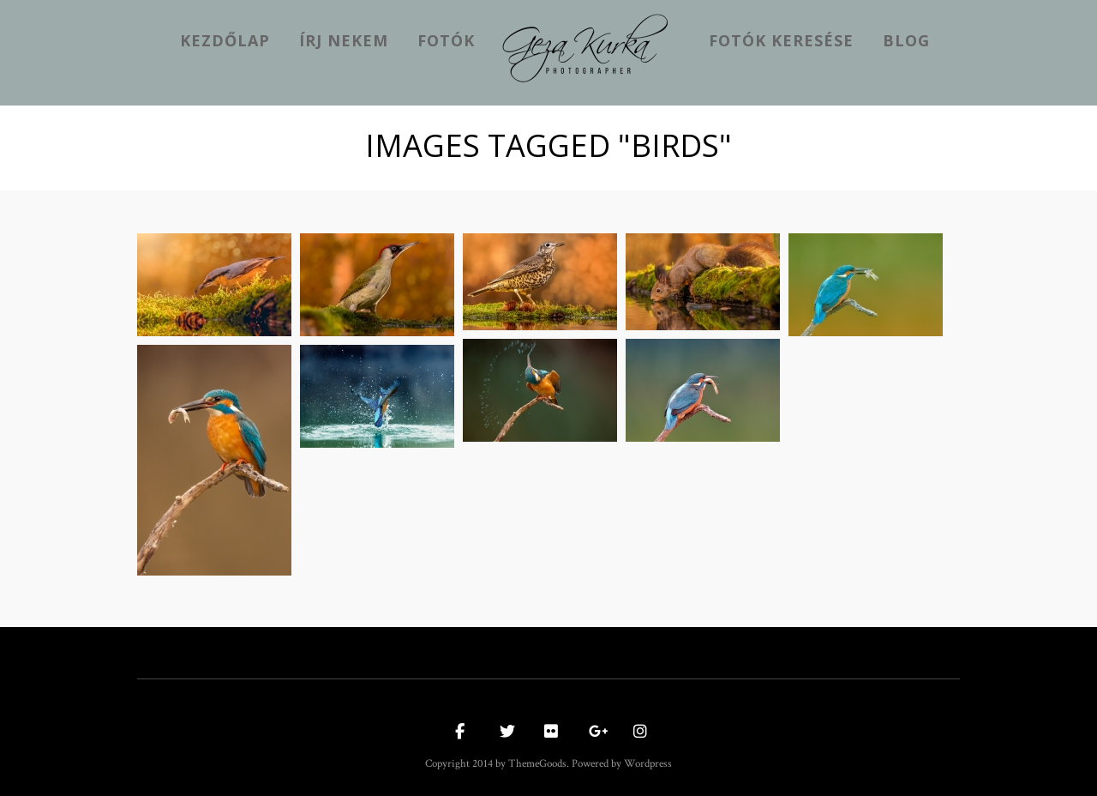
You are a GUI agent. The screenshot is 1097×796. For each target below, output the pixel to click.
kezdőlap (225, 40)
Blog (906, 40)
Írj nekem (343, 40)
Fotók (446, 40)
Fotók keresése (781, 40)
